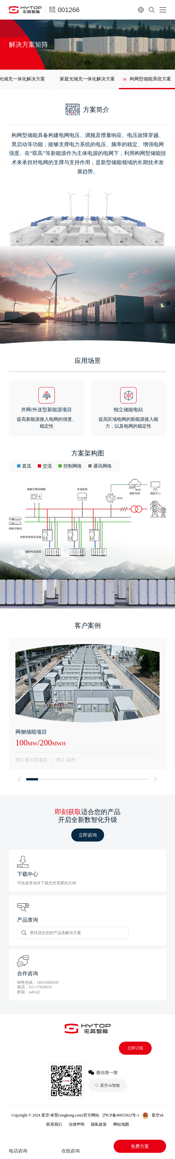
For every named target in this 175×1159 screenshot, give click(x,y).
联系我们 (54, 1124)
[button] (19, 779)
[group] (84, 79)
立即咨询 (87, 835)
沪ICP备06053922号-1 (121, 1115)
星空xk (158, 1115)
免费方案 (140, 1146)
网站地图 (121, 1124)
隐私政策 (99, 1124)
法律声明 (76, 1124)
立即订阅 (135, 1048)
